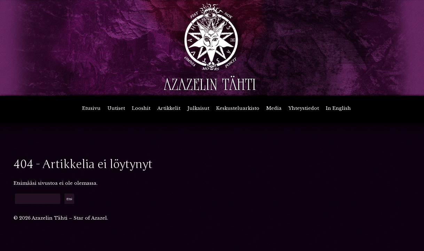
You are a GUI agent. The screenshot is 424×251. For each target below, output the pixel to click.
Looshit (141, 108)
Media (274, 108)
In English (338, 108)
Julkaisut (198, 108)
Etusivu (91, 108)
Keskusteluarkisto (237, 108)
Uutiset (116, 108)
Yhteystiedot (304, 108)
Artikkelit (168, 108)
